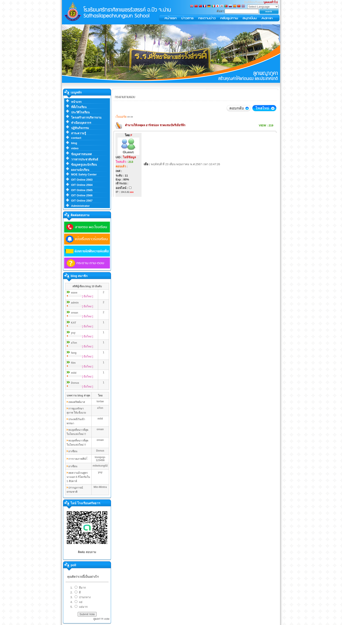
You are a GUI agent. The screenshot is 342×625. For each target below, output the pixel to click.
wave (74, 292)
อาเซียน (72, 451)
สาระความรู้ (78, 133)
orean (74, 312)
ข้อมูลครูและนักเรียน (84, 164)
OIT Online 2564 (81, 185)
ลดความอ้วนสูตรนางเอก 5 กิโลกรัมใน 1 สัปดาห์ (78, 477)
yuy (73, 332)
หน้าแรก (76, 102)
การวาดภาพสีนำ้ (77, 458)
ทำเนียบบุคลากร (81, 122)
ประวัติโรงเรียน (80, 112)
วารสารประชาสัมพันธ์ (84, 159)
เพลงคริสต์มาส (76, 402)
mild (73, 372)
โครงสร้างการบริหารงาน (86, 117)
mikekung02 (100, 465)
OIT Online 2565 (81, 190)
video (75, 148)
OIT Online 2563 (81, 179)
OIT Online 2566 (81, 195)
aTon (74, 342)
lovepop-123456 (100, 459)
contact (76, 137)
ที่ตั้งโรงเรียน (79, 107)
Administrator (80, 205)
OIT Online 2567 (81, 200)
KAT (73, 322)
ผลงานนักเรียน (80, 170)
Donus (75, 382)
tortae (100, 401)
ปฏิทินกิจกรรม (80, 128)
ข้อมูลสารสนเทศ (81, 154)
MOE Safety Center (84, 174)
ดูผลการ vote (101, 618)
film (73, 362)
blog (74, 143)
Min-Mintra (100, 487)
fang (73, 352)
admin (75, 302)
